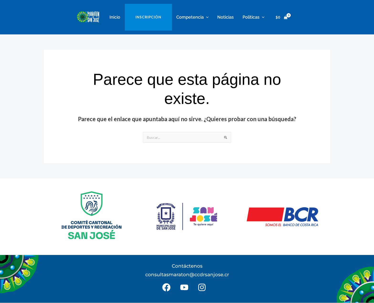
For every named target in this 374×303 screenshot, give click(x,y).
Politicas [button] (253, 17)
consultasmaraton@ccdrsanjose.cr (187, 275)
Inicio (115, 17)
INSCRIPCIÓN (148, 17)
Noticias (225, 17)
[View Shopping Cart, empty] (280, 17)
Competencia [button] (192, 17)
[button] (205, 17)
